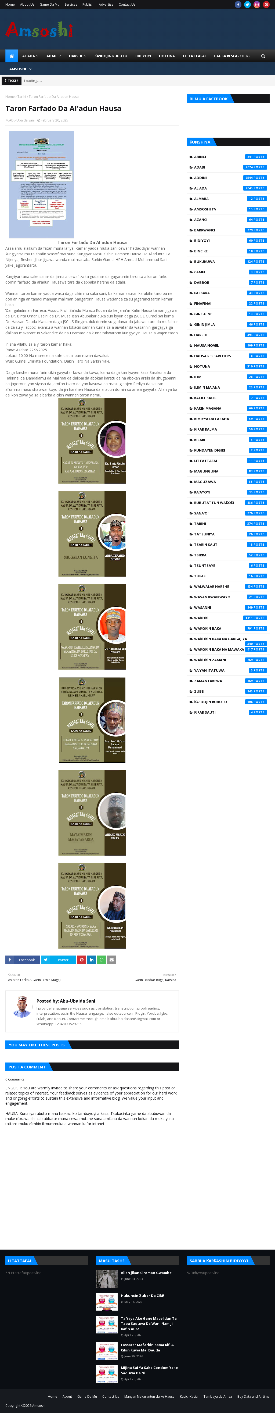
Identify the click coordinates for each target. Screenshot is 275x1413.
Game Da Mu (49, 4)
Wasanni (230, 607)
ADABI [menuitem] (51, 55)
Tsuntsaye (230, 565)
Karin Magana (230, 408)
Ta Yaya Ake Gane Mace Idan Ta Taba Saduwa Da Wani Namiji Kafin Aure (149, 1323)
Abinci (230, 156)
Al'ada (230, 188)
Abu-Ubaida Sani (22, 120)
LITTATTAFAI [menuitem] (194, 55)
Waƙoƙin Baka (230, 628)
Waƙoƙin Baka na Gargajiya (230, 640)
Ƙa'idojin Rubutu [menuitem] (111, 55)
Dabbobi (230, 282)
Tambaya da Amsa (218, 1396)
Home (10, 4)
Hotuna (230, 366)
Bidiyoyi (230, 240)
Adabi (230, 167)
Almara (230, 198)
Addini (230, 177)
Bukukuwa (230, 261)
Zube (230, 691)
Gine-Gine (230, 314)
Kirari (230, 439)
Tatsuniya (230, 534)
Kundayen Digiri (230, 450)
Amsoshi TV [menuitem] (20, 68)
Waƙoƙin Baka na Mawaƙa (230, 649)
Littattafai (230, 460)
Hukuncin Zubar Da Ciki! (142, 1295)
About (67, 1396)
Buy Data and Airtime (253, 1396)
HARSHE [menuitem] (76, 55)
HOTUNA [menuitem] (167, 55)
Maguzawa (230, 481)
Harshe (230, 334)
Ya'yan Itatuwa (230, 670)
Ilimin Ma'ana (230, 387)
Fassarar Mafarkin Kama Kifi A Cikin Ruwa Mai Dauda (147, 1347)
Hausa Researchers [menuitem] (232, 55)
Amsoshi (38, 1405)
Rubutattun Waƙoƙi (230, 502)
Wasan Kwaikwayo (230, 597)
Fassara (230, 293)
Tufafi (230, 576)
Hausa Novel (230, 345)
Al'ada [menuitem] (28, 55)
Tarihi (21, 96)
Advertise (106, 4)
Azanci (230, 219)
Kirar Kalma (230, 429)
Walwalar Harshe (230, 586)
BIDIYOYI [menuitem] (143, 55)
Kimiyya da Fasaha (230, 418)
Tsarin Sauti (230, 544)
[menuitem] (11, 55)
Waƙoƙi (230, 618)
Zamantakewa (230, 680)
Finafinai (230, 303)
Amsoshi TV (230, 209)
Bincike (230, 251)
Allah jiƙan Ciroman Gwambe (146, 1272)
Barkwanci (230, 230)
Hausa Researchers (230, 355)
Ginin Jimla (230, 324)
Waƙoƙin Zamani (230, 659)
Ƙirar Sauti (230, 712)
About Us (27, 4)
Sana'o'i (230, 513)
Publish (87, 4)
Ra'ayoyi (230, 492)
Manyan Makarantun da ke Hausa (149, 1396)
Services (71, 4)
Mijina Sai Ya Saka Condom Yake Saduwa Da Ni (149, 1370)
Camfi (230, 272)
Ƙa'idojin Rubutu (230, 701)
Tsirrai (230, 555)
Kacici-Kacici (230, 397)
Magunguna (230, 471)
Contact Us (127, 4)
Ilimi (230, 376)
